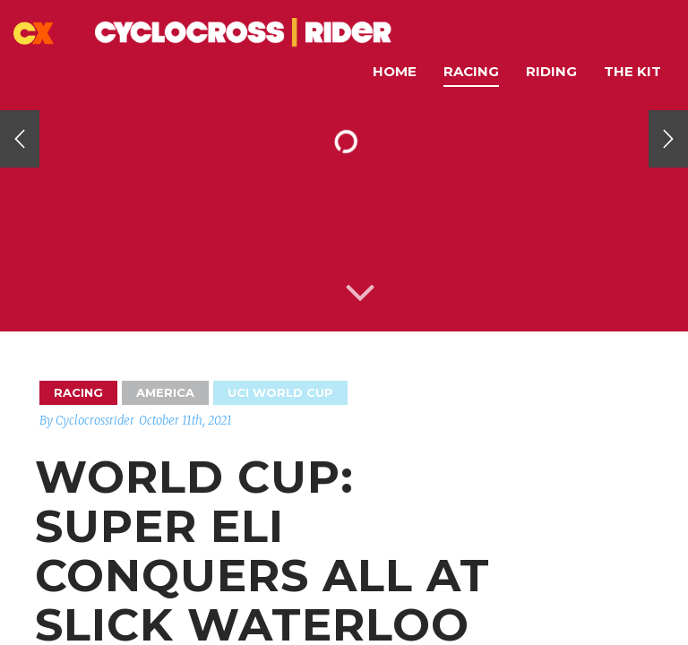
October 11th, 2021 (185, 420)
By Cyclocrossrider (86, 420)
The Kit (632, 71)
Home (395, 71)
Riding (551, 71)
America (165, 392)
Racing (471, 71)
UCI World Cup (280, 392)
